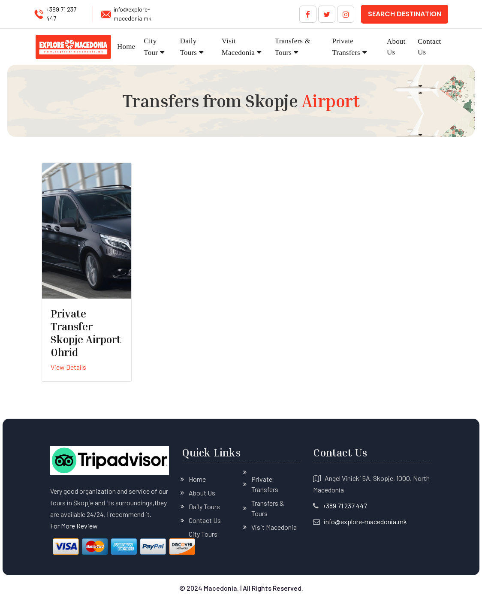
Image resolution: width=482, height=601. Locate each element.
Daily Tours (188, 47)
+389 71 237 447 (61, 14)
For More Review (74, 526)
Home (126, 46)
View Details (68, 367)
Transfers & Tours (292, 47)
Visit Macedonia (238, 47)
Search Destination (404, 14)
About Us (396, 47)
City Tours (203, 534)
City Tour (151, 47)
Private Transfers (346, 47)
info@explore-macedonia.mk (132, 14)
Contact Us (429, 47)
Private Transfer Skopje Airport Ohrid (86, 333)
